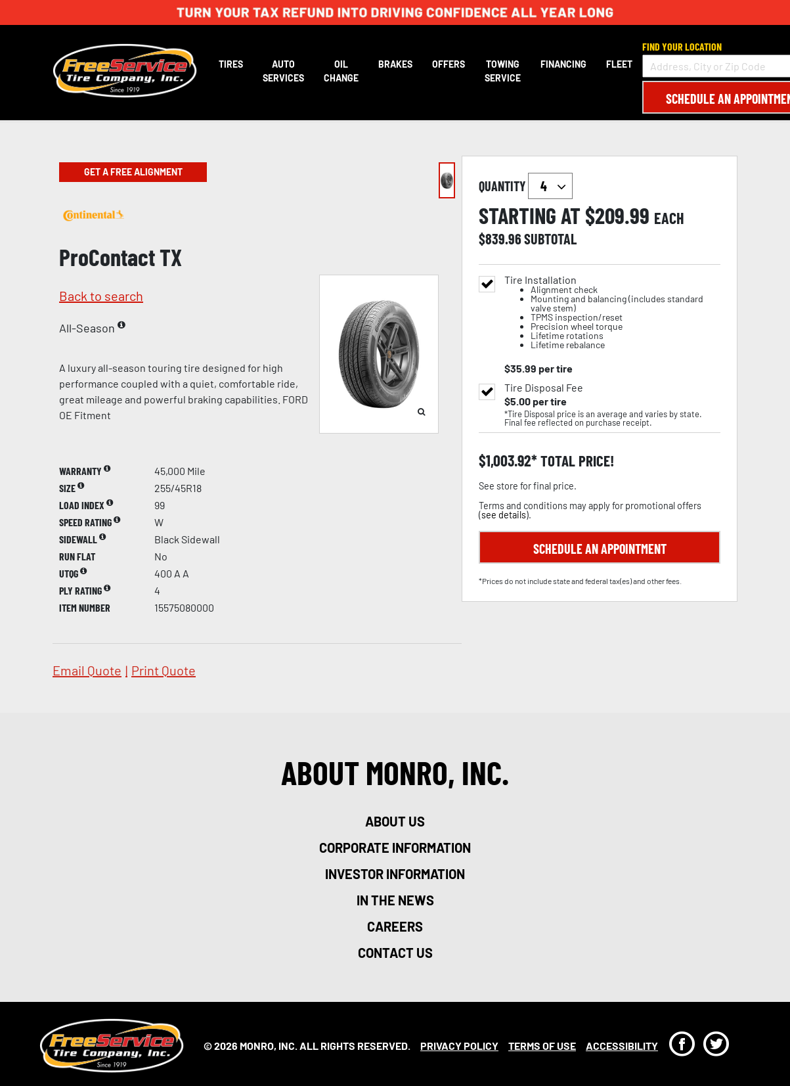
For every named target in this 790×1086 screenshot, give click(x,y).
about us (395, 821)
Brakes (395, 64)
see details (503, 514)
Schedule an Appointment (600, 548)
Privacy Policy (459, 1045)
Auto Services (283, 70)
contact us (395, 953)
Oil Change (341, 70)
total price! (575, 460)
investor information (395, 874)
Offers (448, 64)
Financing (563, 64)
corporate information (395, 847)
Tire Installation (612, 312)
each (669, 218)
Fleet (619, 64)
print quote (163, 670)
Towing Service (503, 70)
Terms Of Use (542, 1045)
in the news (395, 900)
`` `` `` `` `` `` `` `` (550, 186)
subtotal (550, 238)
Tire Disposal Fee (543, 387)
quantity (526, 186)
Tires (231, 64)
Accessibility (622, 1045)
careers (395, 926)
